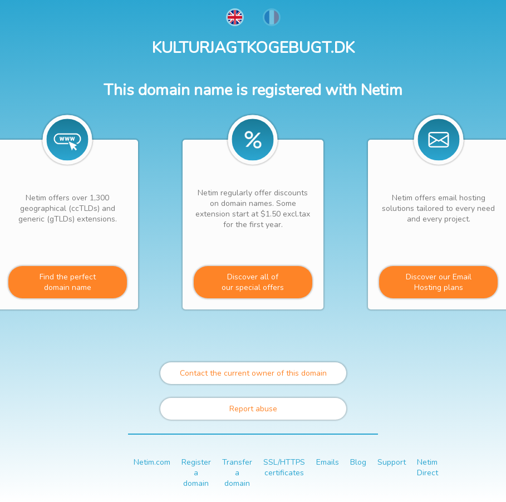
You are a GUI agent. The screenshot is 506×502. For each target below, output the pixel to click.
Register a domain (196, 473)
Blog (358, 462)
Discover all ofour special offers (253, 282)
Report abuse (253, 408)
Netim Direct (427, 467)
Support (391, 462)
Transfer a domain (237, 473)
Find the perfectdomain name (68, 282)
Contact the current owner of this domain (253, 373)
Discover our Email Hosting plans (438, 282)
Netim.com (152, 462)
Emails (327, 462)
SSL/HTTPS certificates (284, 467)
